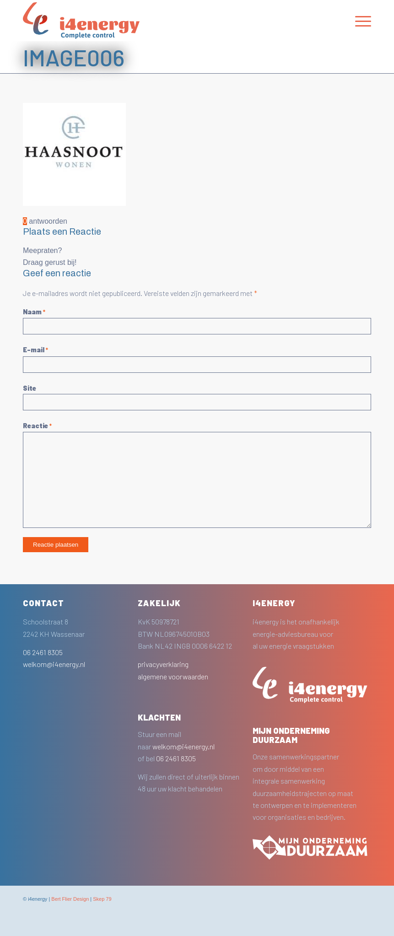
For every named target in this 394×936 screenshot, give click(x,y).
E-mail (35, 349)
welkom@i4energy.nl (54, 664)
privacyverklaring (163, 664)
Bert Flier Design (70, 899)
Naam (34, 311)
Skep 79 (102, 899)
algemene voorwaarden (173, 676)
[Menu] (358, 20)
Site (29, 388)
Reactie (37, 425)
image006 (73, 57)
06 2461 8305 (43, 652)
